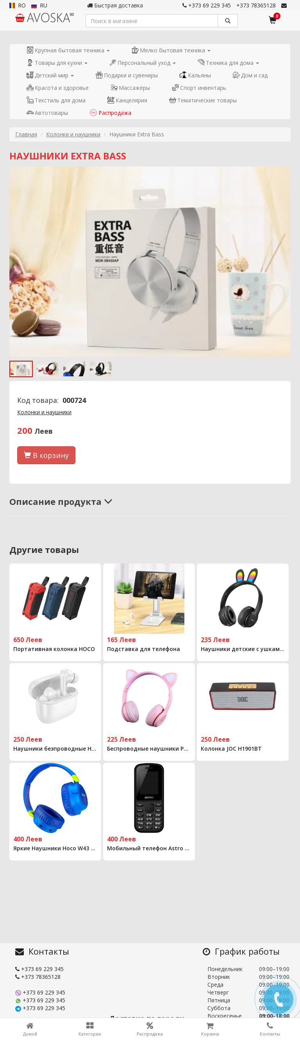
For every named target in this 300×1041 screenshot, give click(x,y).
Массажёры (130, 87)
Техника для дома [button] (228, 62)
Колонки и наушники (73, 134)
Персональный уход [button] (142, 62)
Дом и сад (250, 75)
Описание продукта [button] (60, 501)
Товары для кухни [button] (57, 62)
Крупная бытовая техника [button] (68, 50)
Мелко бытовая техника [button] (171, 50)
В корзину (46, 455)
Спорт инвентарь (199, 87)
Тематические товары (203, 100)
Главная (26, 134)
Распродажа (110, 112)
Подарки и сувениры (127, 75)
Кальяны (195, 75)
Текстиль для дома (56, 100)
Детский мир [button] (50, 75)
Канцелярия (127, 100)
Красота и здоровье (58, 87)
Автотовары (47, 112)
